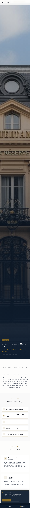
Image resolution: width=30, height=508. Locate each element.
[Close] (27, 492)
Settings (24, 500)
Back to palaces (6, 337)
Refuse (15, 500)
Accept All (6, 500)
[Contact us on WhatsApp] (7, 506)
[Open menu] (26, 2)
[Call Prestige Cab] (22, 506)
